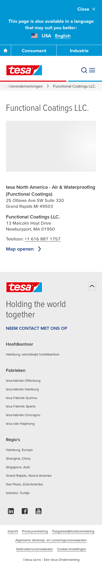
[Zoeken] (84, 70)
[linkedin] (11, 512)
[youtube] (38, 512)
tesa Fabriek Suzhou (21, 398)
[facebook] (25, 512)
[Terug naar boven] (92, 286)
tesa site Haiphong (20, 424)
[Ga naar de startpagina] (5, 50)
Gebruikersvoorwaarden (34, 549)
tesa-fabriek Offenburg (23, 380)
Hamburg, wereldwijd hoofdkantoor (33, 354)
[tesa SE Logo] (24, 70)
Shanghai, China (18, 458)
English (63, 35)
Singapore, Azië (18, 467)
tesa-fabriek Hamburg (22, 389)
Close (86, 9)
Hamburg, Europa (19, 450)
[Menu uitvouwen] (92, 70)
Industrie (79, 50)
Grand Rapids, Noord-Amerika (28, 475)
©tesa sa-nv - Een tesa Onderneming (51, 560)
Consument (34, 50)
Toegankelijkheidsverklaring (73, 531)
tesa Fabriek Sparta (20, 406)
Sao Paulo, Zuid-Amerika (24, 484)
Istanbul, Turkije (18, 493)
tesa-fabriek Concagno (23, 415)
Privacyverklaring (35, 531)
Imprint (13, 531)
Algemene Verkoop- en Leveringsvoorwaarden (51, 540)
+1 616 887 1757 (43, 238)
